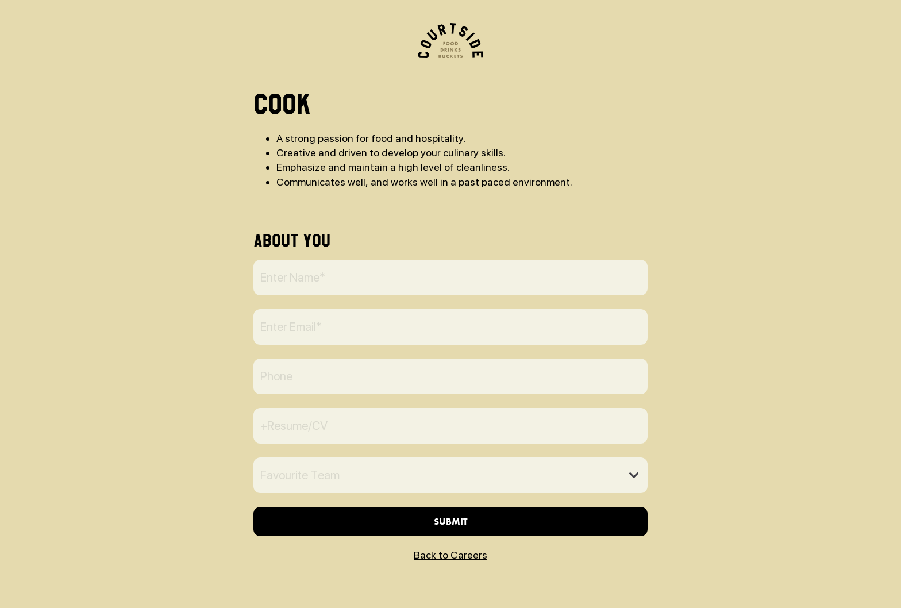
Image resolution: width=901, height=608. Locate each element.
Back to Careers (450, 555)
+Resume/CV (294, 425)
